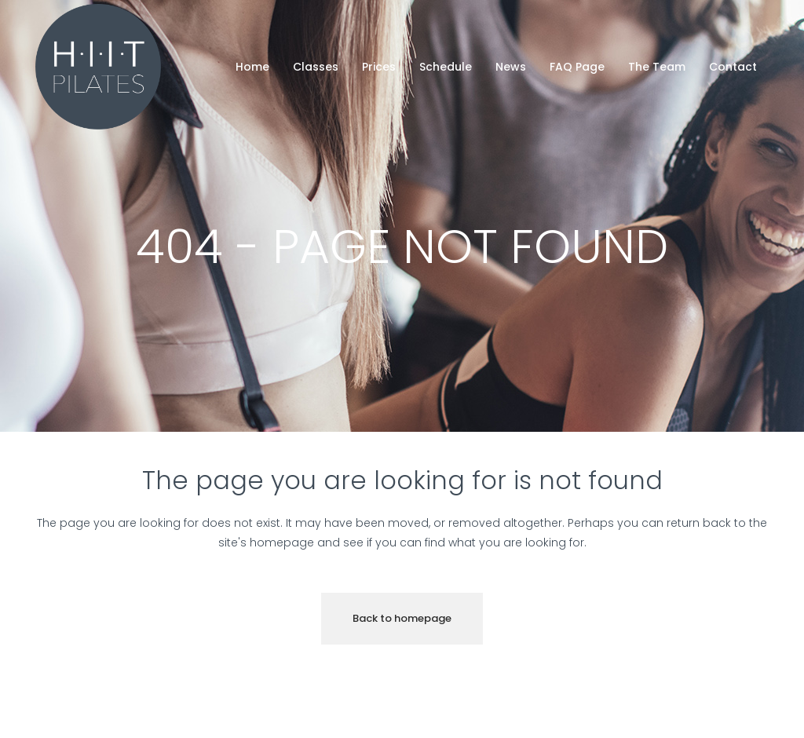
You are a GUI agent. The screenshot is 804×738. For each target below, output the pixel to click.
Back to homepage (402, 618)
